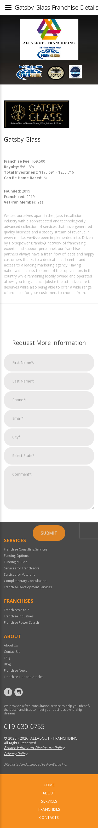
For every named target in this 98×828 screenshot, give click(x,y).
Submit (49, 610)
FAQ (7, 658)
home (49, 784)
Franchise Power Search (21, 622)
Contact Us (12, 651)
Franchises (49, 809)
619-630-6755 (24, 726)
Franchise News (15, 670)
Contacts (49, 817)
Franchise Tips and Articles (23, 677)
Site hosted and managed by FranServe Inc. (35, 764)
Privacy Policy (15, 753)
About (49, 792)
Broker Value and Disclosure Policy (34, 747)
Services (49, 801)
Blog (7, 664)
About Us (11, 645)
